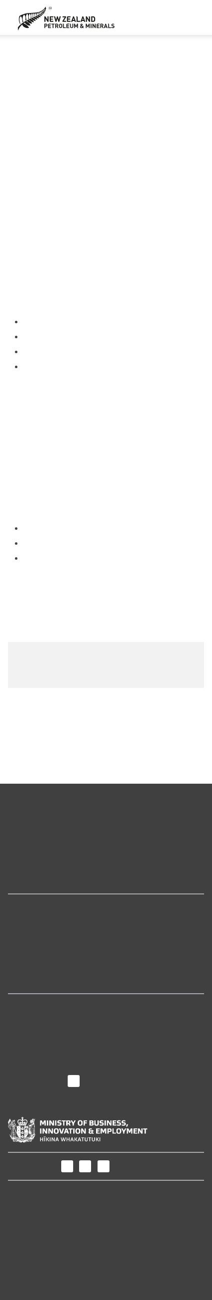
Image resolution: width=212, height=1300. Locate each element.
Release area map (41, 659)
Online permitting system (55, 938)
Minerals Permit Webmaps (56, 966)
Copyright (26, 1252)
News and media (38, 1038)
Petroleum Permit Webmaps (59, 952)
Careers (22, 1052)
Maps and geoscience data (57, 852)
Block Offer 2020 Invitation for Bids (110, 564)
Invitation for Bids (77, 71)
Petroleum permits (142, 50)
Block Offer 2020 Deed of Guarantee (112, 606)
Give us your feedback (121, 721)
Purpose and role (40, 1024)
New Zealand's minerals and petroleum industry (96, 866)
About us (27, 1007)
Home (62, 50)
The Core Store (35, 980)
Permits (91, 50)
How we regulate (38, 880)
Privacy (21, 1240)
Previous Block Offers (142, 60)
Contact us (27, 1066)
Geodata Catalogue (42, 924)
